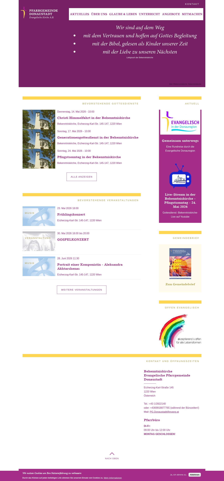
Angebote (171, 14)
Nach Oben (112, 459)
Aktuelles (79, 14)
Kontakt (192, 4)
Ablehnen (194, 475)
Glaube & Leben (123, 14)
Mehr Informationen (113, 478)
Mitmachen (192, 14)
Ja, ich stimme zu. (178, 475)
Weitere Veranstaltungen (81, 289)
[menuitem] (79, 14)
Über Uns (99, 14)
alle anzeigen (82, 176)
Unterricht (149, 14)
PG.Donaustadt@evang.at (164, 412)
